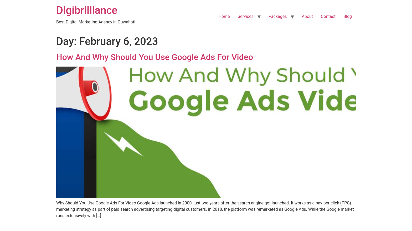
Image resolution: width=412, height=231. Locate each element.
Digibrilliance (86, 10)
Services (246, 16)
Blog (347, 16)
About (307, 16)
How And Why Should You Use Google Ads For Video (154, 57)
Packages (278, 16)
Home (224, 16)
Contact (328, 16)
